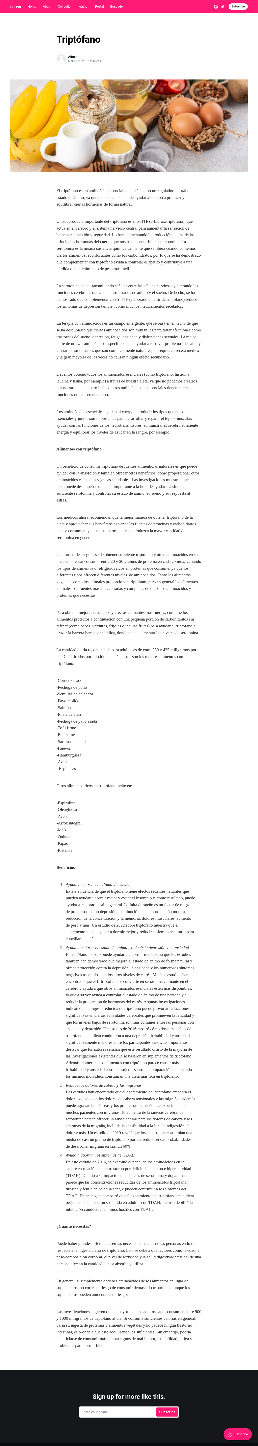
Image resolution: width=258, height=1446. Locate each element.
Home (32, 6)
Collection (65, 6)
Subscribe (238, 6)
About (47, 6)
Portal (99, 6)
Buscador (117, 6)
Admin (72, 57)
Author (83, 6)
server (15, 6)
